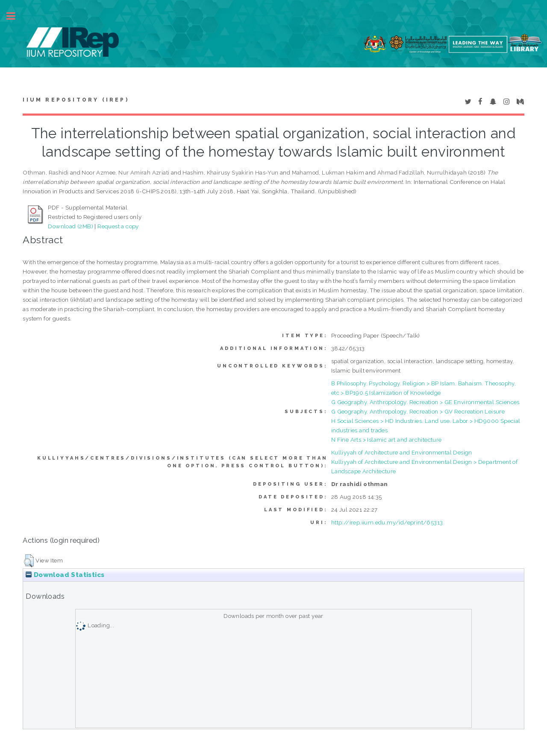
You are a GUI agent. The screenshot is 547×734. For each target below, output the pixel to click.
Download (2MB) (70, 226)
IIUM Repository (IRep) (76, 100)
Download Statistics (65, 575)
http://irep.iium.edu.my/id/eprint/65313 (387, 522)
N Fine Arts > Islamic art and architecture (386, 439)
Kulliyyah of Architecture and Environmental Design (401, 452)
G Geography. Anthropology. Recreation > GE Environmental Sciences (425, 402)
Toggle (15, 16)
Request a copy (118, 226)
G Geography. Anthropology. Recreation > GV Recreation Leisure (418, 411)
